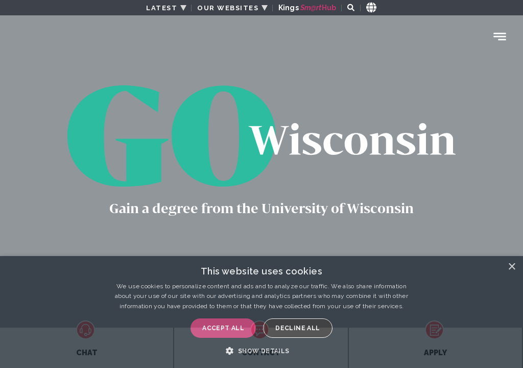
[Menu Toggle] (500, 36)
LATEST (161, 8)
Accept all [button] (223, 328)
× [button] (511, 267)
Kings (307, 8)
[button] (261, 351)
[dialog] (261, 312)
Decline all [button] (297, 328)
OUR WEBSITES (227, 8)
